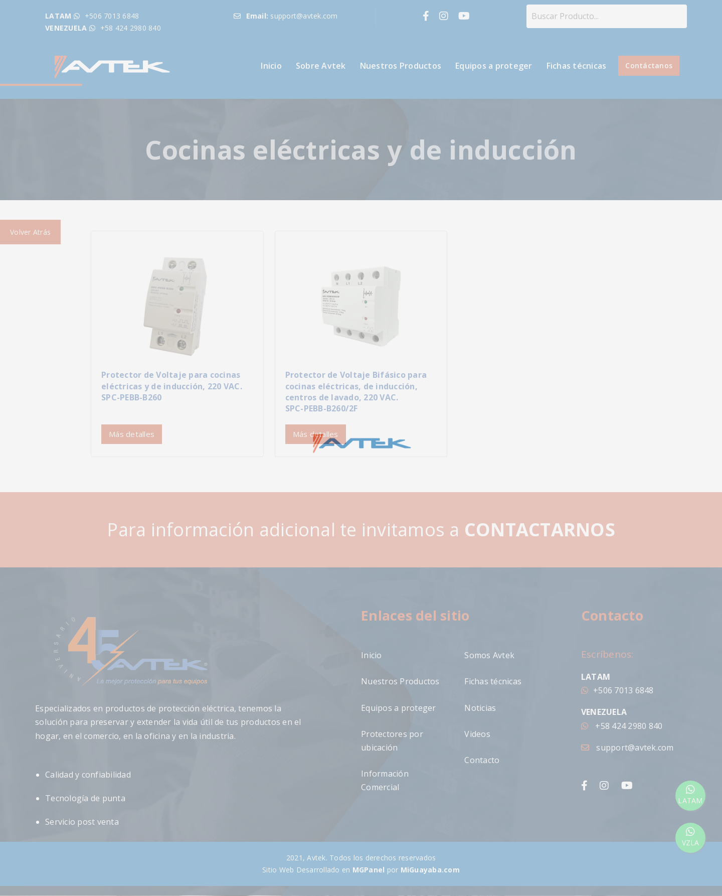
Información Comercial (385, 780)
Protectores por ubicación (392, 740)
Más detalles (131, 434)
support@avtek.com (627, 747)
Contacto (481, 760)
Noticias (480, 707)
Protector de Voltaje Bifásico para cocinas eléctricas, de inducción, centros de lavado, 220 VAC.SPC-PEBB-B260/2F (356, 391)
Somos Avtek (489, 655)
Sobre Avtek (321, 65)
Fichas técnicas (577, 65)
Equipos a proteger (493, 65)
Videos (477, 733)
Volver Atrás (30, 232)
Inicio (271, 65)
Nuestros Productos (401, 65)
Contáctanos (648, 65)
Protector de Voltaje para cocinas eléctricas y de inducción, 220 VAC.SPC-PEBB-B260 (171, 386)
